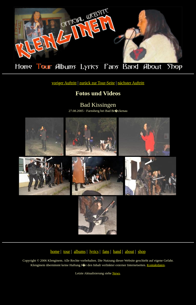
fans (105, 251)
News (116, 273)
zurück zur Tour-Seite (97, 83)
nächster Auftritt (131, 83)
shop (141, 251)
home (54, 251)
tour (66, 251)
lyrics (94, 251)
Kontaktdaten (156, 265)
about (129, 251)
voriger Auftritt (64, 83)
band (117, 251)
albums (79, 251)
